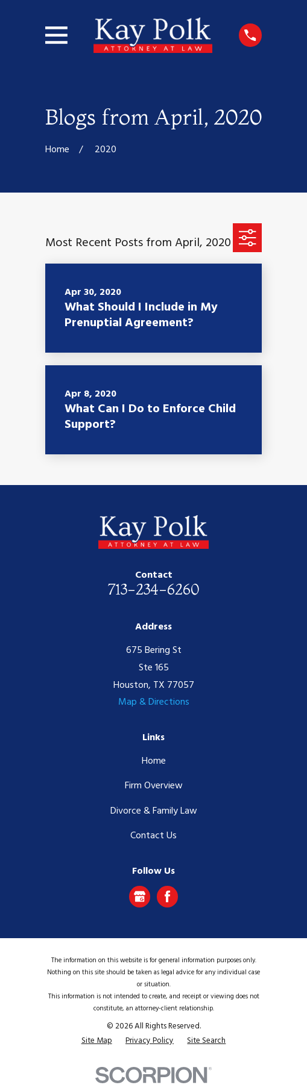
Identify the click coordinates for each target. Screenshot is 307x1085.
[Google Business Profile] (139, 896)
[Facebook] (167, 896)
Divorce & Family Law (153, 811)
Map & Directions (153, 702)
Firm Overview (154, 786)
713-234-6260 (153, 589)
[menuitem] (96, 1041)
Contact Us (153, 836)
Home (154, 761)
